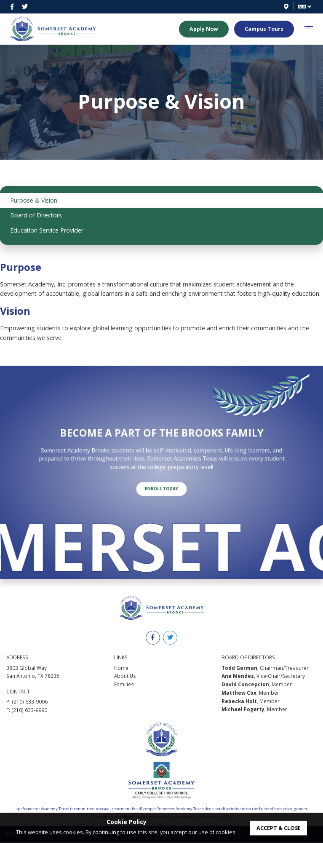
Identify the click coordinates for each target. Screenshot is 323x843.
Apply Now (204, 29)
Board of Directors (36, 215)
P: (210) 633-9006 (27, 702)
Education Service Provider (46, 230)
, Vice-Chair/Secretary (263, 677)
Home (121, 668)
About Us (125, 677)
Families (124, 685)
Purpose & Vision (33, 200)
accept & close (278, 828)
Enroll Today (162, 477)
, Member (257, 685)
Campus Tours (264, 29)
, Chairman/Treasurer (265, 668)
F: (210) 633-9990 (26, 711)
